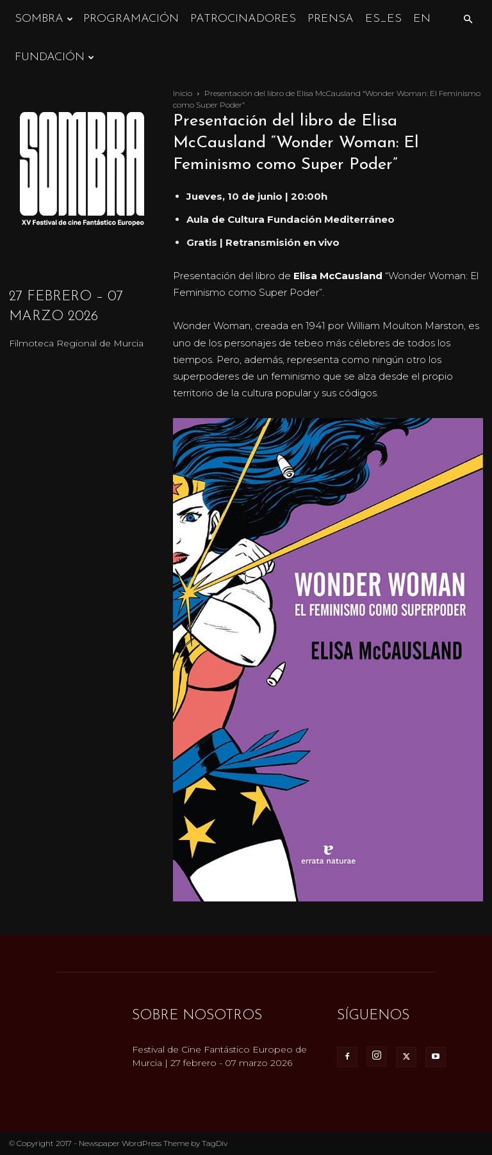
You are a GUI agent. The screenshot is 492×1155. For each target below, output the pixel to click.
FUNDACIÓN (54, 57)
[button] (467, 19)
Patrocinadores (243, 19)
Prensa (331, 19)
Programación (131, 19)
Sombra (44, 19)
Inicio (182, 93)
